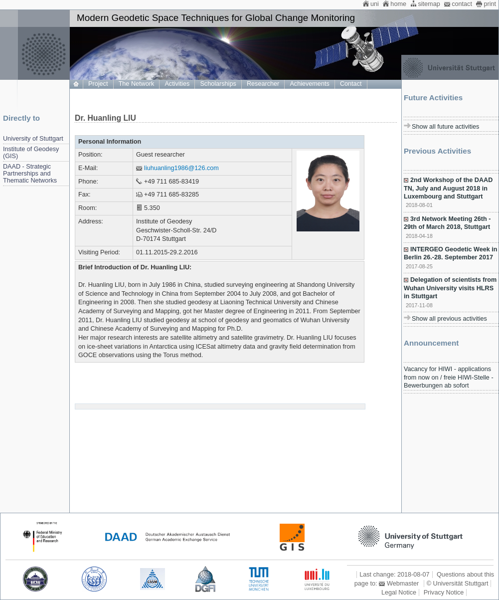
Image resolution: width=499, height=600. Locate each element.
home (398, 3)
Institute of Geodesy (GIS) (31, 153)
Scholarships (218, 83)
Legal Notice (398, 592)
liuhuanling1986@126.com (181, 168)
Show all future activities (445, 126)
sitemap (429, 3)
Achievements (309, 83)
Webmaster (403, 583)
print (490, 3)
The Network (137, 83)
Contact (351, 83)
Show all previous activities (449, 318)
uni (374, 3)
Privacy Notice (444, 592)
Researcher (263, 83)
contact (462, 3)
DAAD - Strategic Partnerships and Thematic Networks (30, 173)
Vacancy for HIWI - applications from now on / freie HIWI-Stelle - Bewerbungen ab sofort (449, 377)
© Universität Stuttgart (458, 583)
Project (98, 83)
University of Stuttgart (33, 138)
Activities (177, 83)
